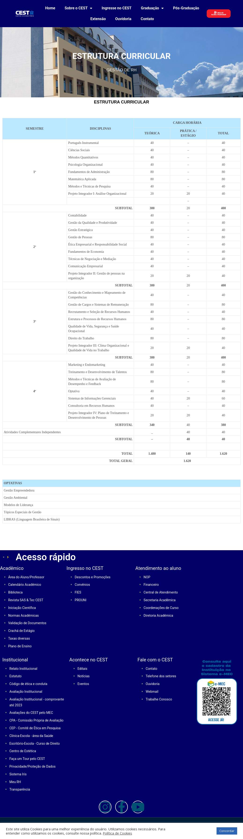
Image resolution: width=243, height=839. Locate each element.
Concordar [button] (226, 831)
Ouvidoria (123, 19)
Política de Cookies (117, 833)
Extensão (98, 19)
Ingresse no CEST (116, 8)
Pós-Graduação (186, 8)
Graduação (152, 8)
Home (50, 8)
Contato (147, 19)
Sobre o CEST (78, 8)
